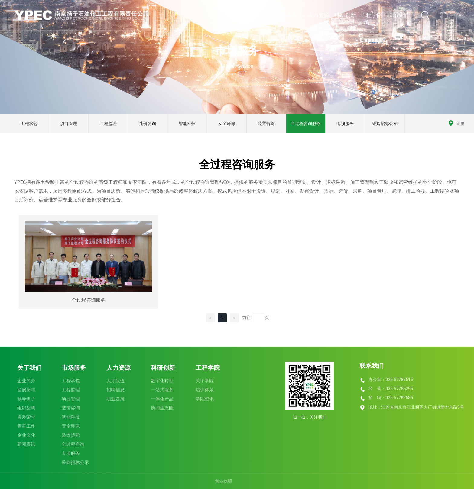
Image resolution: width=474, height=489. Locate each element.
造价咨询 (147, 123)
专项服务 (345, 123)
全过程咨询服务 (305, 123)
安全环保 (226, 123)
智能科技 (187, 123)
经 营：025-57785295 (390, 388)
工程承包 (29, 123)
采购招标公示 (385, 123)
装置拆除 (266, 123)
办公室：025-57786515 (390, 379)
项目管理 (68, 123)
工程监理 (108, 123)
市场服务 (237, 51)
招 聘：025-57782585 (390, 397)
